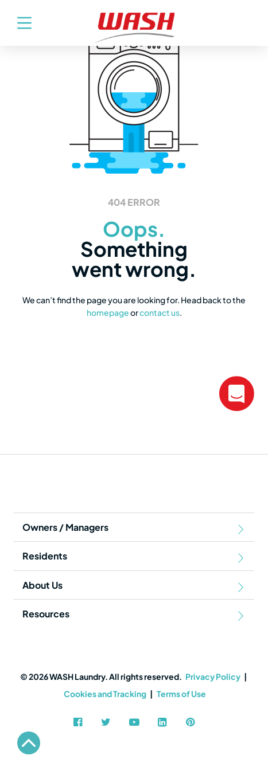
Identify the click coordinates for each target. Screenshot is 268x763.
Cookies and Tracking (105, 693)
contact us (159, 312)
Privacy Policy (212, 676)
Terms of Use (181, 693)
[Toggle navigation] (19, 23)
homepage (108, 312)
